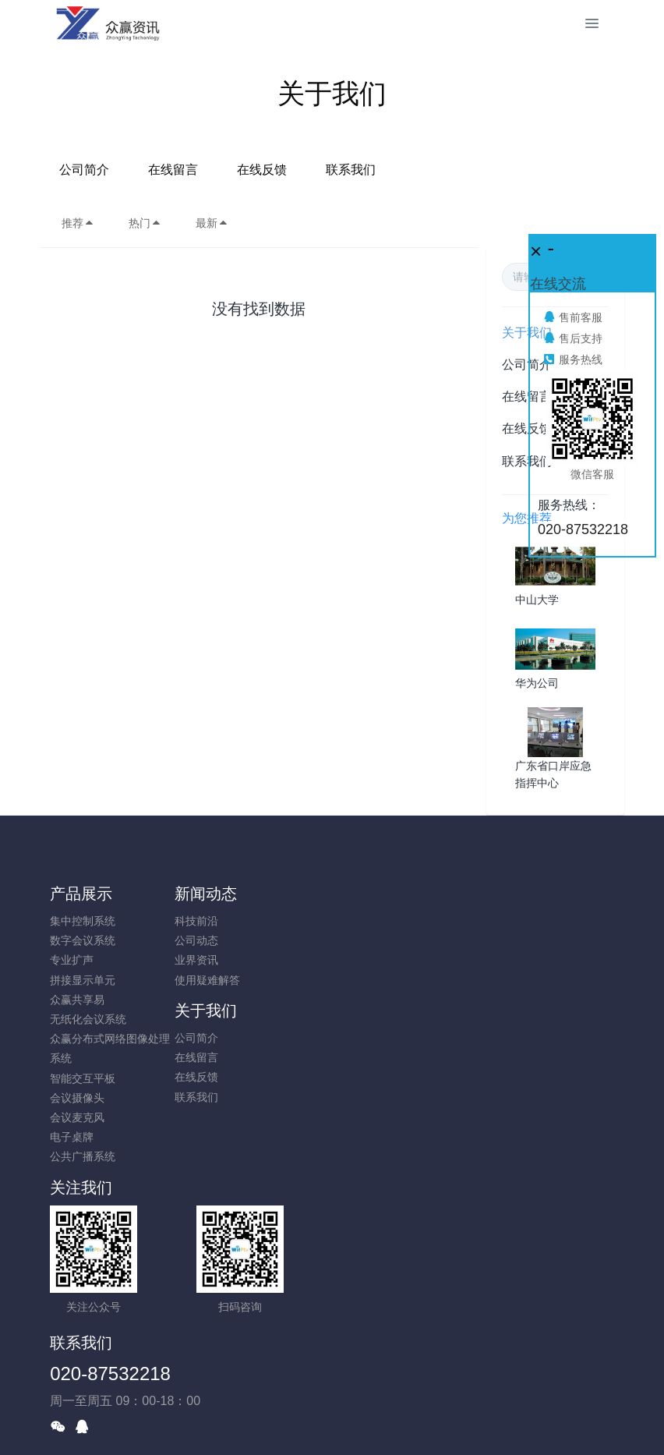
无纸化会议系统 (88, 1019)
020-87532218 (402, 1223)
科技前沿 (218, 921)
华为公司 (537, 683)
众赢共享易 (77, 999)
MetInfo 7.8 (306, 1421)
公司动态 (218, 940)
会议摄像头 (77, 1098)
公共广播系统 (82, 1156)
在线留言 (288, 169)
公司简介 (199, 169)
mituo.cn (425, 1421)
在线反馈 (376, 169)
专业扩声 (72, 960)
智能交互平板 (82, 1078)
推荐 (78, 223)
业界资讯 (218, 960)
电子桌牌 (72, 1137)
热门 (145, 223)
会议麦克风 (77, 1117)
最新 (212, 223)
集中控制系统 (82, 921)
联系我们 (465, 169)
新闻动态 (227, 893)
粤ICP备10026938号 (332, 1402)
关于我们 (373, 893)
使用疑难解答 (229, 980)
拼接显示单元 (82, 980)
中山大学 (537, 599)
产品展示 (81, 893)
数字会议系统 (82, 940)
